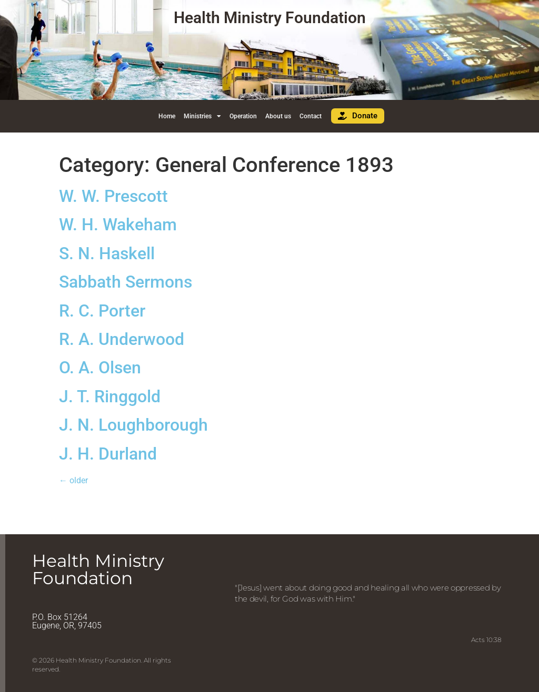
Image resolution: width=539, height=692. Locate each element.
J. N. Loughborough (133, 425)
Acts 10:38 (486, 640)
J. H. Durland (108, 454)
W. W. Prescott (113, 196)
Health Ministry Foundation (270, 17)
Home (166, 116)
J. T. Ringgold (110, 396)
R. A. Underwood (121, 339)
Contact (311, 116)
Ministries (202, 116)
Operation (243, 116)
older (73, 480)
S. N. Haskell (107, 253)
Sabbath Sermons (125, 282)
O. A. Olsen (100, 368)
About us (278, 116)
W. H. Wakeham (118, 225)
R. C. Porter (102, 311)
